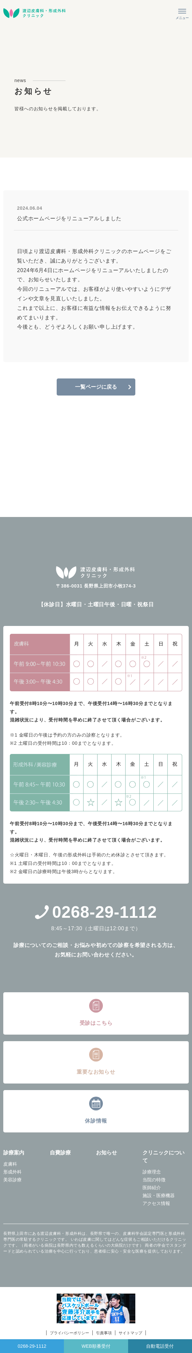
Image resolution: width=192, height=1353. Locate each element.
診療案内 (13, 1152)
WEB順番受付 (96, 1346)
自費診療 (60, 1152)
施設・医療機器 (159, 1195)
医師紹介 (152, 1187)
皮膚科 (10, 1164)
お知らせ (106, 1152)
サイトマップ (130, 1333)
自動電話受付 (160, 1346)
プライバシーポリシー (69, 1333)
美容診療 (12, 1179)
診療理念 (152, 1171)
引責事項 (104, 1333)
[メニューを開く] (182, 13)
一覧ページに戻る (96, 387)
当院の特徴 (154, 1179)
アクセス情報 (156, 1203)
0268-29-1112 (96, 912)
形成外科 (12, 1171)
